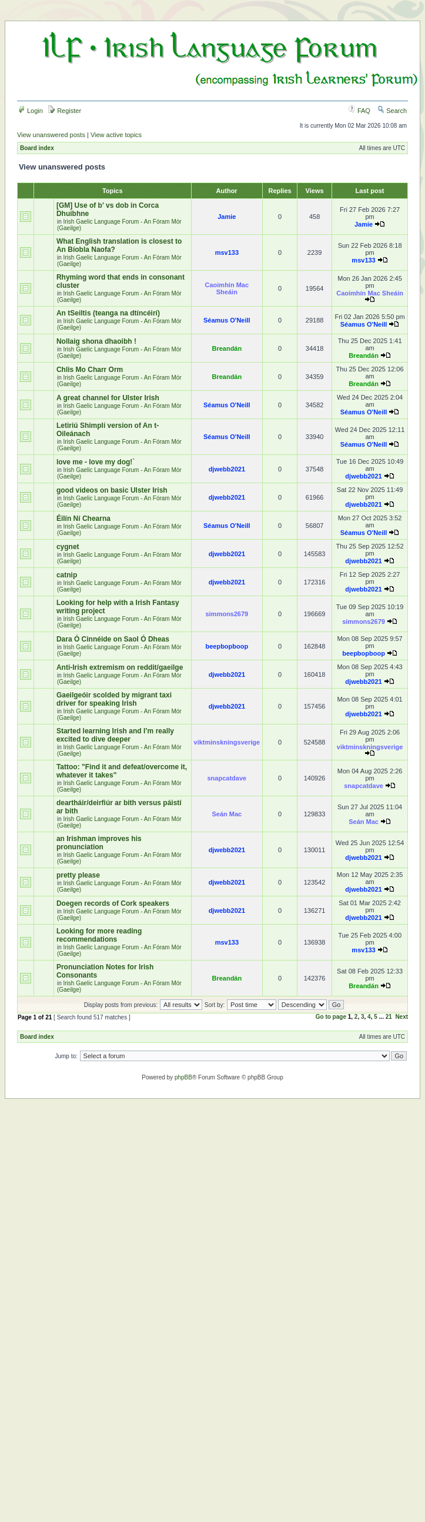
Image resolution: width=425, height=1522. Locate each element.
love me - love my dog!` (95, 462)
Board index (37, 148)
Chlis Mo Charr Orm (89, 369)
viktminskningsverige (227, 742)
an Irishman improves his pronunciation (99, 843)
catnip (66, 575)
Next (401, 1016)
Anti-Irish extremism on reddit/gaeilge (119, 667)
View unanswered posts (51, 134)
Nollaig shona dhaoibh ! (96, 341)
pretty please (78, 875)
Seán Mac (227, 814)
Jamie (226, 216)
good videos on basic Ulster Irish (112, 490)
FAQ (359, 110)
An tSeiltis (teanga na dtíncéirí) (108, 313)
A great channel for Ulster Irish (107, 398)
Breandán (227, 348)
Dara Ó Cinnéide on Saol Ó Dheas (112, 639)
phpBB (183, 1077)
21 (389, 1016)
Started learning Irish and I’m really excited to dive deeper (115, 735)
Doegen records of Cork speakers (112, 903)
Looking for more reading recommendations (99, 935)
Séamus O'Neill (226, 320)
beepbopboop (226, 646)
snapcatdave (227, 778)
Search (392, 110)
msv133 (227, 252)
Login (30, 110)
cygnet (67, 547)
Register (64, 110)
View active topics (116, 134)
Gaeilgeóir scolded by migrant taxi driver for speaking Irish (114, 699)
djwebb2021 (227, 469)
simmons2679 (226, 613)
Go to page (331, 1016)
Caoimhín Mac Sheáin (227, 288)
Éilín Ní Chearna (83, 518)
